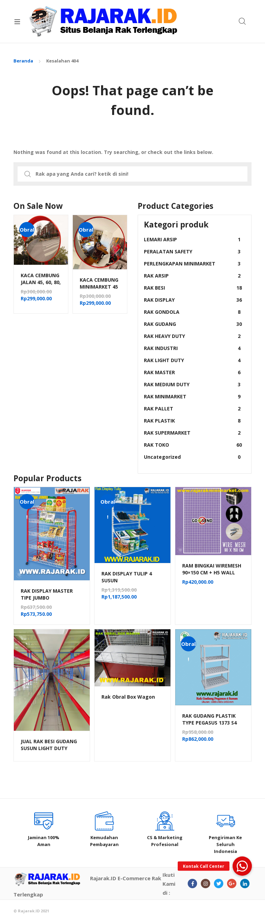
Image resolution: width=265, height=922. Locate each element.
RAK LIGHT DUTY (193, 360)
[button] (242, 866)
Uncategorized (193, 457)
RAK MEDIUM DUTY (193, 384)
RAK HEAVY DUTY (193, 336)
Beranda (23, 61)
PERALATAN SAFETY (193, 251)
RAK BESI (193, 288)
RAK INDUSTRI (193, 348)
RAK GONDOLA (193, 312)
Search (242, 21)
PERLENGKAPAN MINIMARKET (193, 264)
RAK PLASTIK (193, 421)
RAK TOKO (193, 445)
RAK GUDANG (193, 324)
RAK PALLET (193, 408)
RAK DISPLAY (193, 300)
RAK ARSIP (193, 276)
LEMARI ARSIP (193, 239)
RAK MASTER (193, 372)
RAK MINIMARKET (193, 396)
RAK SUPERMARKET (193, 433)
